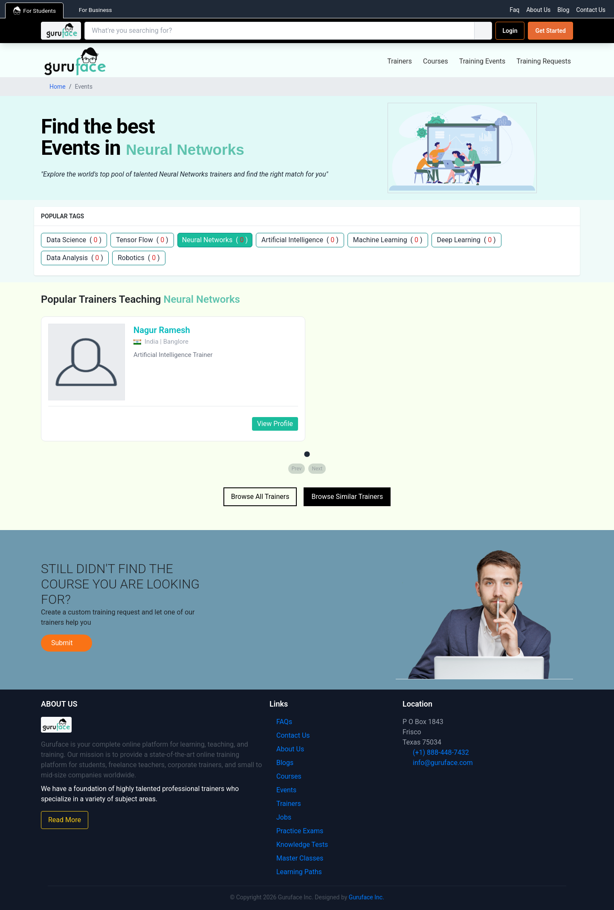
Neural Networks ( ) (215, 240)
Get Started (550, 30)
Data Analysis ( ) (74, 258)
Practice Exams (296, 831)
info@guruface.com (438, 763)
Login (510, 30)
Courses (435, 61)
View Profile (275, 424)
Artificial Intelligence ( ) (300, 240)
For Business (96, 9)
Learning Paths (295, 872)
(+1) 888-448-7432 (436, 752)
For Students (36, 10)
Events (282, 790)
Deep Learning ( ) (466, 240)
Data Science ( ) (73, 240)
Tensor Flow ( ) (142, 240)
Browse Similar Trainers (347, 497)
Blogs (281, 763)
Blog (563, 9)
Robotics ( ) (139, 258)
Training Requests (543, 61)
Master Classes (296, 858)
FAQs (280, 722)
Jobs (280, 817)
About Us (538, 9)
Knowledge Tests (298, 844)
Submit (66, 643)
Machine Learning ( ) (388, 240)
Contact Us (590, 9)
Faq (514, 9)
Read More (64, 820)
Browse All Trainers (260, 497)
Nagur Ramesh (161, 330)
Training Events (482, 61)
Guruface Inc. (366, 897)
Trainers (399, 61)
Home (53, 86)
